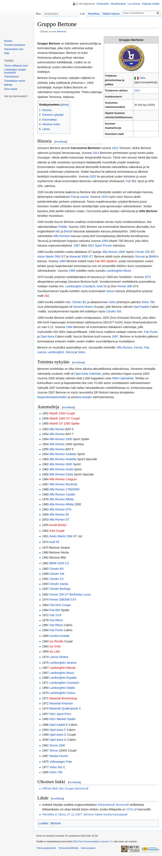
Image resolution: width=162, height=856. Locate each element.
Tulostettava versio (14, 80)
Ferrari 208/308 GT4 (62, 599)
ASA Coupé (57, 530)
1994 (69, 327)
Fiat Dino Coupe (60, 605)
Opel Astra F (57, 729)
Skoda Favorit (58, 756)
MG (57, 231)
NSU (52, 714)
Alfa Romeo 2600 (113, 252)
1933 (104, 196)
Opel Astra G (57, 734)
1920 (92, 176)
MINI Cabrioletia (122, 378)
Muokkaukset (118, 3)
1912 (137, 90)
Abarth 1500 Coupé (62, 413)
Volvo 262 (55, 767)
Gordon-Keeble (59, 636)
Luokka (43, 823)
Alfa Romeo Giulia (61, 469)
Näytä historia (111, 13)
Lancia (84, 196)
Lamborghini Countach (80, 286)
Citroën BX (79, 302)
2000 (76, 489)
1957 (76, 245)
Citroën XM (113, 311)
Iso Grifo (55, 646)
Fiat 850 (54, 610)
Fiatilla (62, 226)
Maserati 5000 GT (81, 256)
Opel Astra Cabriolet (87, 373)
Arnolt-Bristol (57, 525)
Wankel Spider (66, 719)
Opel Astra (47, 336)
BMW (152, 256)
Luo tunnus (134, 3)
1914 (96, 153)
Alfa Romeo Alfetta (61, 499)
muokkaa (60, 141)
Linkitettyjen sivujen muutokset (15, 71)
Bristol (68, 231)
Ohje (6, 53)
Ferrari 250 (142, 252)
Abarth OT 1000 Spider (64, 423)
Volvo (112, 302)
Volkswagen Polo (60, 761)
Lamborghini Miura (118, 270)
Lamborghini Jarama (62, 662)
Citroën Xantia (58, 584)
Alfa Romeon (61, 236)
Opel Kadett (141, 306)
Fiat (128, 181)
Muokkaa (93, 13)
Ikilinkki (8, 84)
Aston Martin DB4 (49, 256)
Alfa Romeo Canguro (63, 479)
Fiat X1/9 (55, 615)
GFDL (130, 809)
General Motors (83, 306)
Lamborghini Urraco (62, 693)
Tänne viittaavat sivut (16, 65)
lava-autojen (84, 397)
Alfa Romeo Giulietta (62, 454)
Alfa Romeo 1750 (60, 489)
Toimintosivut (11, 76)
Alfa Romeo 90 (59, 514)
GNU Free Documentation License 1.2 (92, 841)
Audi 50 (102, 286)
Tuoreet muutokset (14, 44)
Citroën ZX (56, 579)
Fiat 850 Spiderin (106, 261)
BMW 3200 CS (59, 563)
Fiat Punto (151, 332)
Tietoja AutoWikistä (68, 848)
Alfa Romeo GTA (60, 509)
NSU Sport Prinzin (100, 245)
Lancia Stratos (58, 657)
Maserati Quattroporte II (65, 708)
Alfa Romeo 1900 (60, 439)
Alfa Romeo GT (59, 519)
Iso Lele (54, 651)
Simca (70, 352)
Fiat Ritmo (56, 620)
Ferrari (138, 347)
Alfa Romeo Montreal (63, 484)
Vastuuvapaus (88, 848)
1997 (115, 336)
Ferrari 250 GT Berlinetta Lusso (70, 594)
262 (46, 295)
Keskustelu (103, 3)
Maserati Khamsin (61, 703)
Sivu (38, 13)
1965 (62, 261)
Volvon (110, 291)
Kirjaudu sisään (150, 3)
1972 (147, 277)
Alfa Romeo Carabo (62, 494)
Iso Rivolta (56, 641)
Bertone (61, 31)
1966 (72, 270)
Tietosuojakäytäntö (46, 848)
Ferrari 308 (124, 286)
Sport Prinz (64, 714)
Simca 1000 (57, 745)
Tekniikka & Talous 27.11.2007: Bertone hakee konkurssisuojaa (83, 814)
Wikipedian (105, 804)
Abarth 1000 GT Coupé (64, 418)
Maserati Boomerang (63, 698)
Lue (82, 13)
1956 (104, 241)
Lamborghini (56, 352)
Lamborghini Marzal (62, 667)
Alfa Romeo (124, 347)
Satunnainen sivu (13, 49)
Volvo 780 (148, 302)
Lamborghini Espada (62, 677)
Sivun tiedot (10, 89)
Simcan (140, 256)
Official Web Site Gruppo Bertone (63, 788)
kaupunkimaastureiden (52, 397)
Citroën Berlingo (59, 588)
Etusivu (8, 40)
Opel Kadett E (58, 724)
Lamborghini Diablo (62, 687)
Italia (142, 77)
